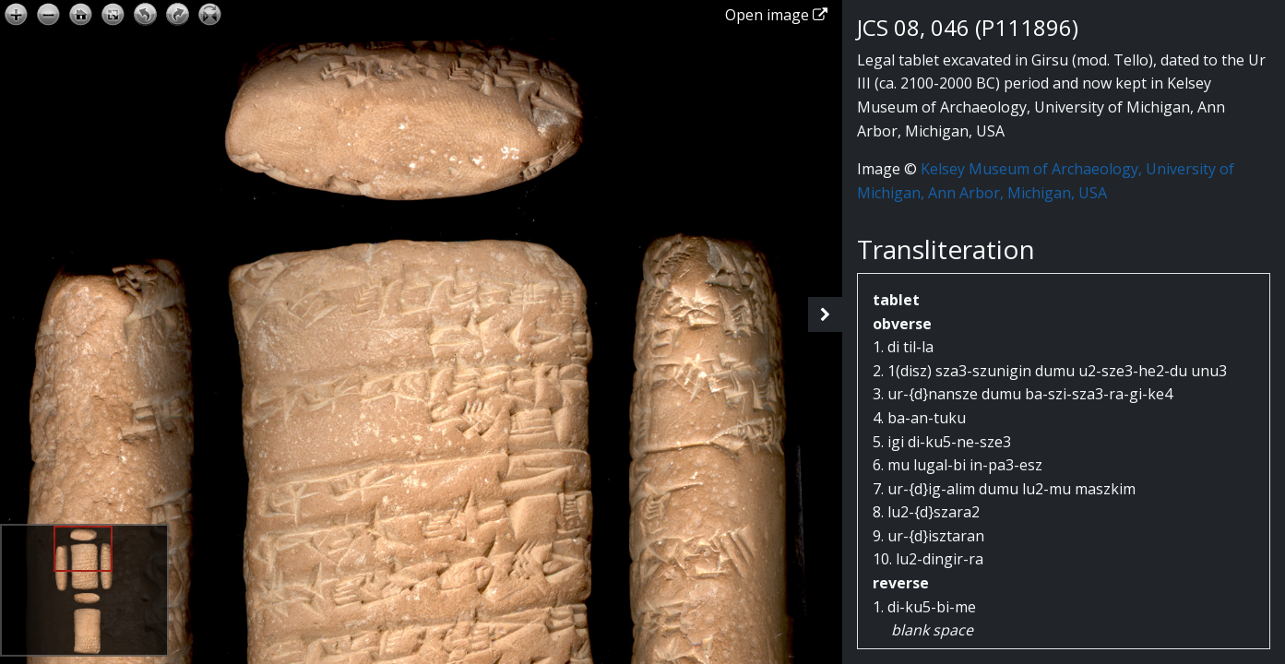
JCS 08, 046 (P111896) (967, 27)
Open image (776, 15)
